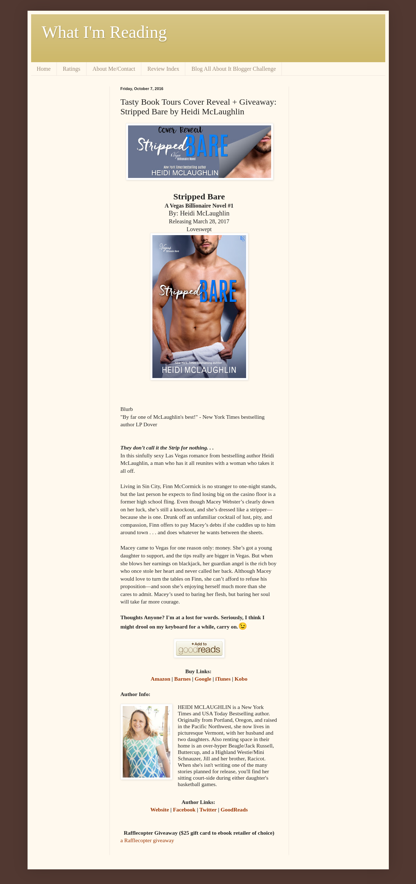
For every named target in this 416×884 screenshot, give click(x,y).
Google (203, 679)
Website (159, 809)
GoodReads (234, 809)
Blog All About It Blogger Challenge (233, 69)
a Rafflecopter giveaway (147, 840)
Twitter (207, 809)
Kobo (241, 679)
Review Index (163, 69)
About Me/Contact (114, 69)
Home (44, 69)
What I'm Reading (104, 32)
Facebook (184, 809)
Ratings (71, 69)
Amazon (160, 679)
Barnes (182, 679)
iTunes (223, 679)
